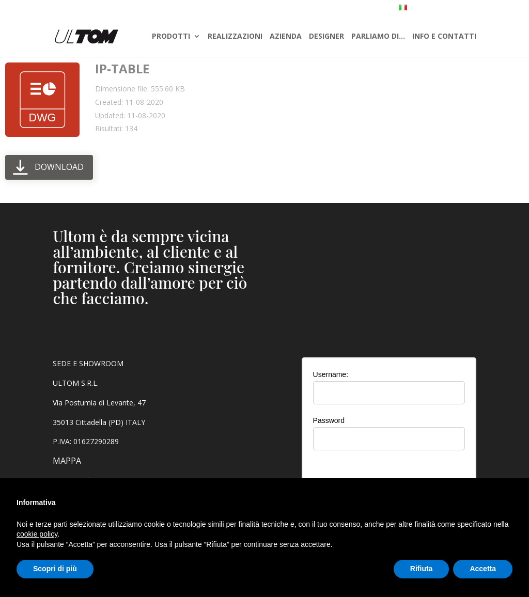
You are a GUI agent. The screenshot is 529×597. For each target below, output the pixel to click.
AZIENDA (286, 37)
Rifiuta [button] (421, 568)
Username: (330, 374)
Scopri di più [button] (55, 568)
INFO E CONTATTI (444, 37)
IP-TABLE (122, 68)
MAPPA (67, 460)
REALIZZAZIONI (235, 37)
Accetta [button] (483, 568)
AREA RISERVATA (488, 8)
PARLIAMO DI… (378, 37)
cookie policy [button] (37, 534)
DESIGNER (326, 37)
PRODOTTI (171, 37)
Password (329, 420)
